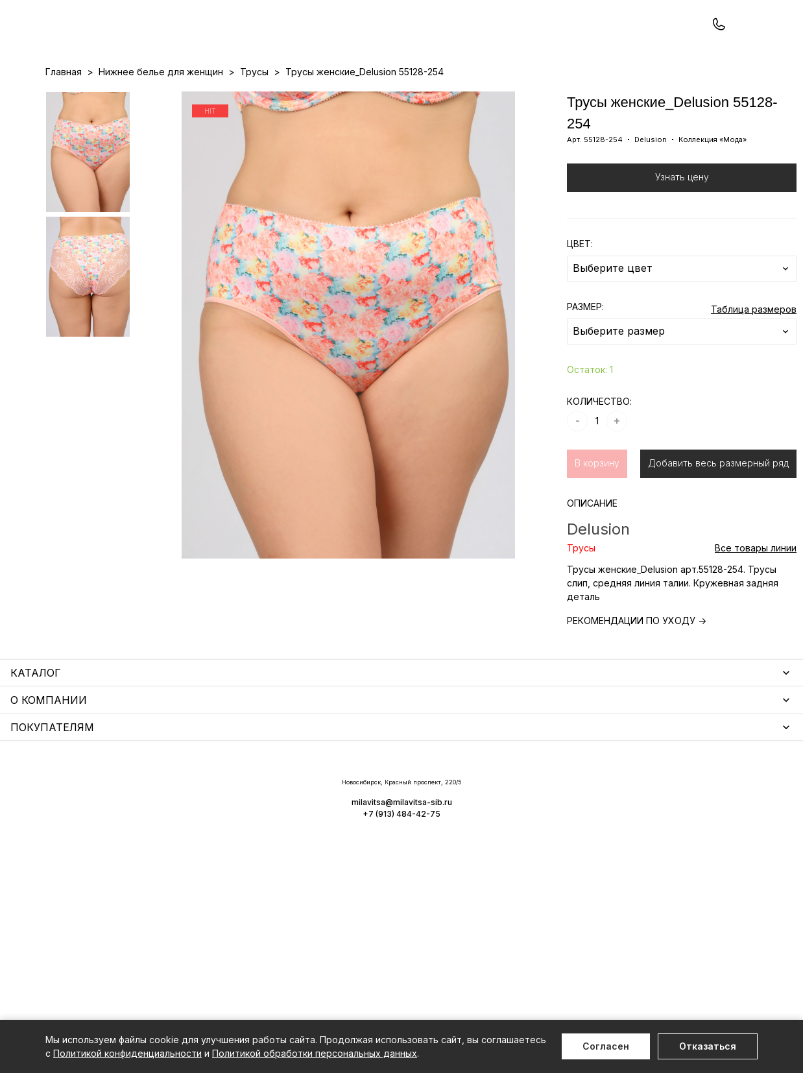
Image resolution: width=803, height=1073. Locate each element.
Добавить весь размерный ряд (718, 518)
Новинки (352, 98)
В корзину (597, 518)
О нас (469, 98)
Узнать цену (682, 231)
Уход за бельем (332, 793)
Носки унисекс (329, 849)
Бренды (431, 98)
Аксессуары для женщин (352, 811)
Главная (63, 127)
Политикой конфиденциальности (127, 1053)
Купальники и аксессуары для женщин (132, 844)
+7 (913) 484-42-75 (115, 43)
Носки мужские (330, 830)
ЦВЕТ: (580, 298)
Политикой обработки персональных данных (314, 1053)
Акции (392, 98)
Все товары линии (756, 603)
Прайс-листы (296, 98)
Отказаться (707, 1046)
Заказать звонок (218, 43)
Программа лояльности (542, 98)
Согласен (605, 1046)
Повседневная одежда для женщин (127, 965)
